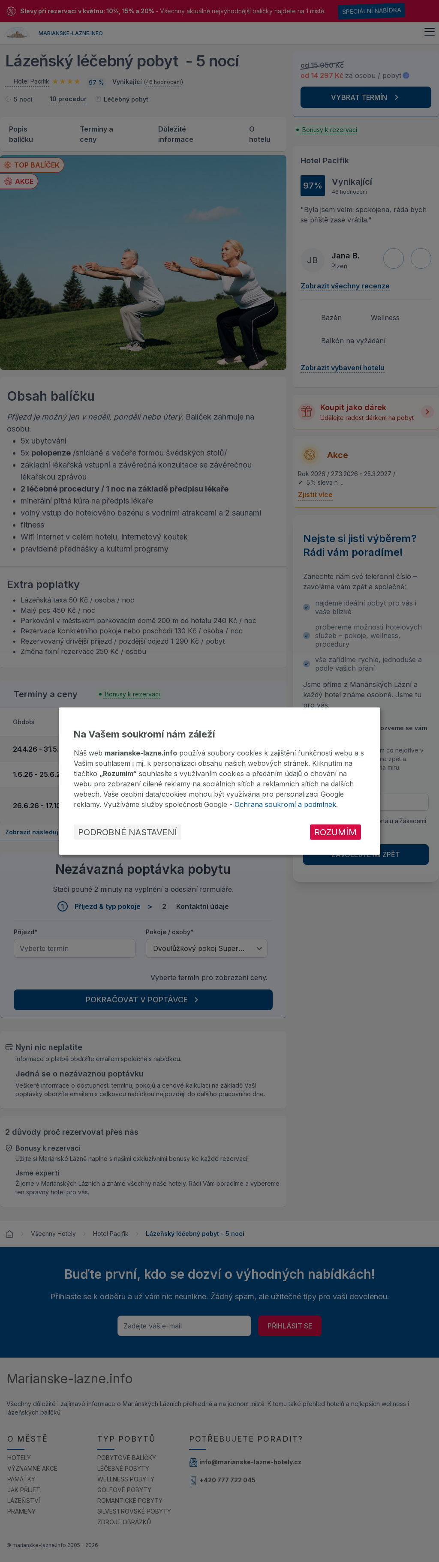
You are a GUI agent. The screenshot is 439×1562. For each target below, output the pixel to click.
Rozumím (335, 832)
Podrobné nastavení (127, 832)
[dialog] (219, 780)
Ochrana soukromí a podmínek (285, 804)
